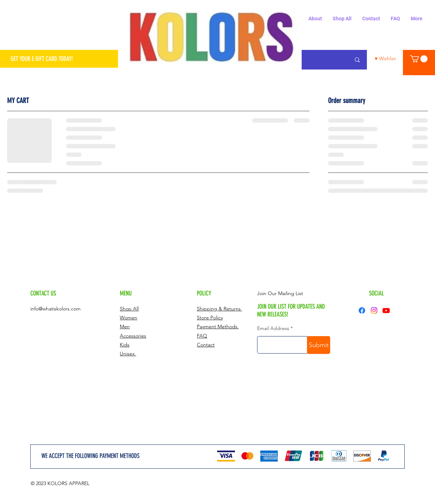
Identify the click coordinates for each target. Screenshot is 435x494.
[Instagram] (374, 310)
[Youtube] (386, 310)
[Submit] (318, 345)
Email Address (273, 328)
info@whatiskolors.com (55, 308)
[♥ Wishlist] (385, 59)
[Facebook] (362, 310)
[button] (419, 58)
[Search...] (357, 60)
